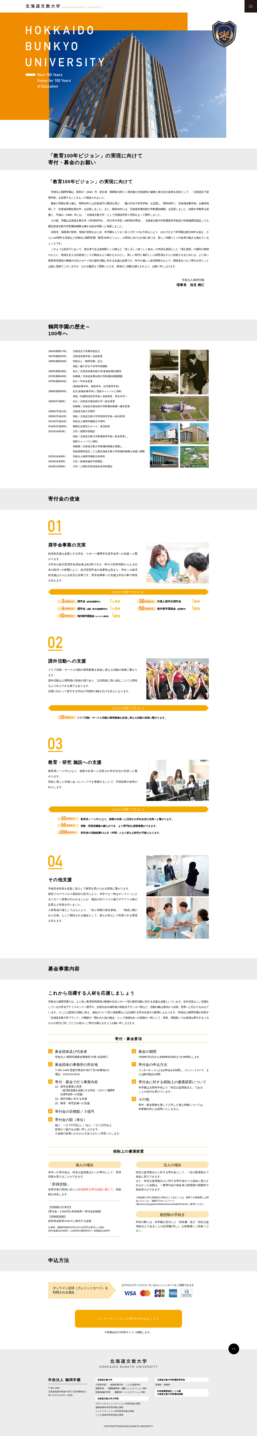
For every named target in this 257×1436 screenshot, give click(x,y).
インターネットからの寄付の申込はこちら (128, 1318)
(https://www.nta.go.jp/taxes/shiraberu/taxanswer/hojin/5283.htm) (161, 1204)
